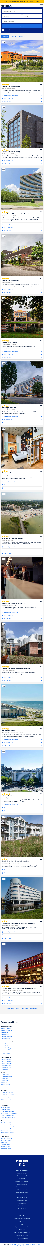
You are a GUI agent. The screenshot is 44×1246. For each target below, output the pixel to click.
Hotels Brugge (5, 1080)
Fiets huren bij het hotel (8, 1117)
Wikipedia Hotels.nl (22, 1238)
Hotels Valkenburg (6, 1065)
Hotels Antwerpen (6, 1077)
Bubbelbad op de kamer (8, 1100)
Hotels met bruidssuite (7, 1127)
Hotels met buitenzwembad (9, 1096)
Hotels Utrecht (5, 1050)
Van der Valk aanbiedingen (22, 1176)
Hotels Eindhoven (6, 1061)
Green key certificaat (22, 1187)
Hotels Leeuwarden (6, 1030)
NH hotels (4, 1142)
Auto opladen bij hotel (7, 1133)
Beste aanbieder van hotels (22, 1232)
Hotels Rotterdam (6, 1046)
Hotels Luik (4, 1082)
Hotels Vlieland (5, 1034)
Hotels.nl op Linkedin (22, 1235)
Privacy (22, 1224)
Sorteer (22, 36)
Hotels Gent (4, 1078)
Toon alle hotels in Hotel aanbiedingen (22, 1008)
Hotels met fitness (6, 1098)
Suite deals (22, 1178)
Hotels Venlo (5, 1069)
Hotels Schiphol (5, 1054)
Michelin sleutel (22, 1190)
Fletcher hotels (5, 1144)
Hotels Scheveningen (7, 1052)
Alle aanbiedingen (22, 1173)
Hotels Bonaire (22, 1206)
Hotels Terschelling (6, 1036)
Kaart (13, 36)
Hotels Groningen (6, 1028)
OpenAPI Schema (26, 1244)
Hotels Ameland (5, 1038)
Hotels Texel (4, 1032)
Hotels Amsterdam (6, 1044)
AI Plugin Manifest (35, 1244)
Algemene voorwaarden (22, 1227)
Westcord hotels (6, 1140)
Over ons (22, 1230)
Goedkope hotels (6, 1123)
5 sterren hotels (5, 1109)
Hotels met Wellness (7, 1092)
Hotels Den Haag (6, 1048)
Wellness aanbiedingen (22, 1181)
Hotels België (22, 1203)
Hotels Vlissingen (6, 1067)
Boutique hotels (5, 1107)
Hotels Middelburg (6, 1063)
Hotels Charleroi (5, 1084)
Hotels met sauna (6, 1102)
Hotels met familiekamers (8, 1129)
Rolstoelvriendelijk (6, 1131)
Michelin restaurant (22, 1192)
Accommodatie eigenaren (22, 1218)
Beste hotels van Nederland (9, 1113)
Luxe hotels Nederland (7, 1111)
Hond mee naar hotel (7, 1125)
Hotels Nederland (22, 1200)
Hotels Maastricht (6, 1059)
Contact (22, 1221)
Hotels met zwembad (7, 1094)
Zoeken (22, 26)
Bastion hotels (5, 1146)
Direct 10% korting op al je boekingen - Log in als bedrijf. (22, 2)
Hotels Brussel (5, 1075)
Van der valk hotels (6, 1138)
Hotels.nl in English (22, 1209)
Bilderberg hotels (6, 1148)
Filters (5, 36)
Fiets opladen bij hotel (7, 1115)
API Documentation (16, 1244)
